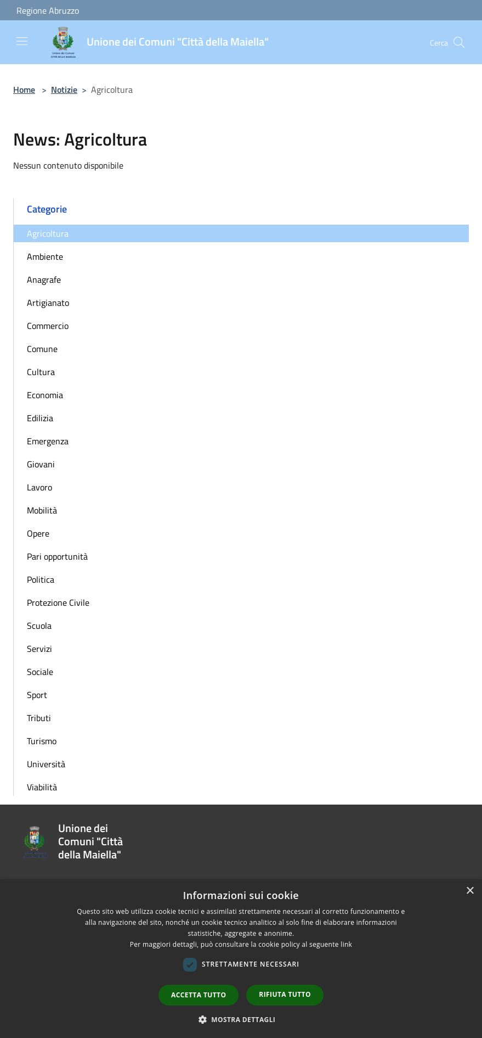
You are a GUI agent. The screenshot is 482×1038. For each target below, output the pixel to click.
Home (24, 89)
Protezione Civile (58, 602)
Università (46, 764)
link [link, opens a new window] (346, 944)
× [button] (470, 891)
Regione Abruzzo (47, 10)
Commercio (48, 325)
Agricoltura (48, 233)
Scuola (39, 625)
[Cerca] (459, 42)
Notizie (64, 89)
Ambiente (45, 256)
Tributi (39, 717)
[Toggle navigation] (22, 41)
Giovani (41, 464)
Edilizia (40, 418)
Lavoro (39, 487)
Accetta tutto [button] (198, 995)
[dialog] (241, 958)
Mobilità (42, 510)
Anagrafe (44, 279)
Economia (45, 394)
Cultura (41, 371)
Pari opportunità (57, 556)
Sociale (40, 671)
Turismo (41, 740)
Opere (38, 533)
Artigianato (48, 302)
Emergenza (48, 441)
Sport (37, 694)
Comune (42, 348)
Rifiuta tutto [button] (285, 994)
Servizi (39, 648)
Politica (40, 579)
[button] (241, 1019)
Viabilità (42, 787)
